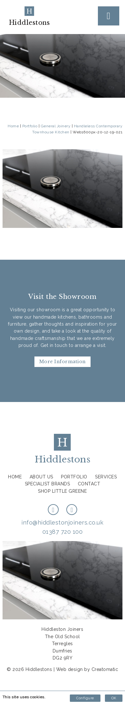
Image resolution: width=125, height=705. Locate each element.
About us (41, 476)
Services (106, 476)
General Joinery (56, 126)
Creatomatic (105, 669)
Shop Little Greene (62, 491)
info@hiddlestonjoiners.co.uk (62, 522)
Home (13, 126)
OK (113, 698)
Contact (89, 483)
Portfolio (30, 126)
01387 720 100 (62, 531)
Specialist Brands (47, 483)
